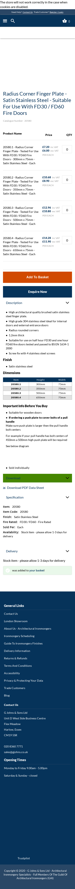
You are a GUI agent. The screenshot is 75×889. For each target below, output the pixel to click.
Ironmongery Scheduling (19, 636)
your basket (36, 570)
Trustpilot (24, 858)
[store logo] (34, 20)
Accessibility (12, 673)
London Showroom (16, 621)
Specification (15, 497)
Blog (7, 695)
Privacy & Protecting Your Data (23, 680)
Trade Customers (14, 688)
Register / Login (56, 12)
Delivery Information (17, 650)
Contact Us (28, 12)
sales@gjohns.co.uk (16, 752)
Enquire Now (37, 292)
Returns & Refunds (15, 658)
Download (13, 478)
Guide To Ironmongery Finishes (23, 643)
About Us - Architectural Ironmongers (27, 628)
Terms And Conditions (18, 665)
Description (14, 303)
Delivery (12, 551)
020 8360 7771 (13, 746)
